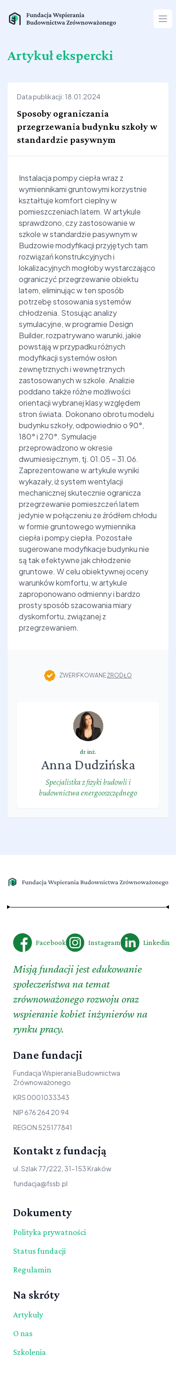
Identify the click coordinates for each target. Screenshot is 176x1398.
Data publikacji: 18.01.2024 (58, 96)
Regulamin (32, 1269)
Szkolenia (29, 1352)
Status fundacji (39, 1251)
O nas (22, 1333)
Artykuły (28, 1314)
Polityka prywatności (49, 1232)
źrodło (119, 675)
